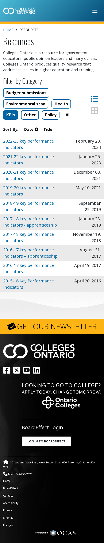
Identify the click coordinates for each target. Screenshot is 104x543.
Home (8, 30)
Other (30, 115)
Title (48, 129)
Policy (51, 115)
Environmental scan (25, 104)
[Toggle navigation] (95, 11)
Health (61, 104)
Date (31, 129)
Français (8, 525)
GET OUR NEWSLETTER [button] (57, 326)
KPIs (10, 115)
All (68, 115)
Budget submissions (26, 93)
